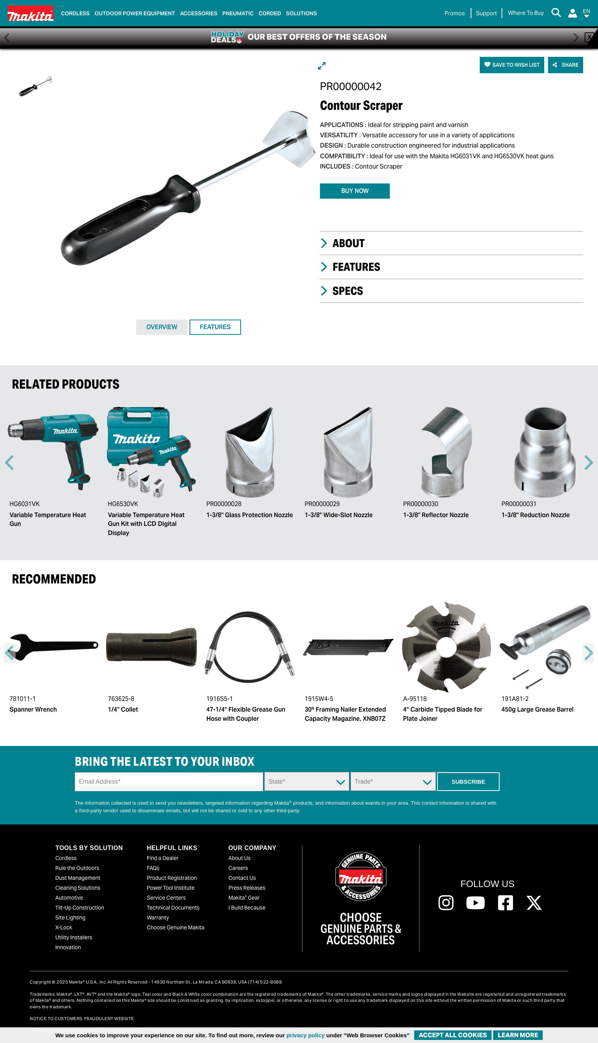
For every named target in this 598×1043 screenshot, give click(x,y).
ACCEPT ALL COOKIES (453, 1035)
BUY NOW (355, 191)
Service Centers (166, 897)
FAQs (153, 868)
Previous (10, 462)
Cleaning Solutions (77, 887)
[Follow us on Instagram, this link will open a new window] (446, 903)
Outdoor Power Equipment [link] (135, 13)
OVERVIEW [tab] (161, 327)
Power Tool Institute (171, 887)
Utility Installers (73, 937)
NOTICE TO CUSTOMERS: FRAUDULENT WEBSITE (82, 1018)
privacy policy (305, 1035)
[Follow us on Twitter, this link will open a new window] (534, 903)
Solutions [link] (301, 13)
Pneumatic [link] (238, 13)
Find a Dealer (162, 858)
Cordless (66, 858)
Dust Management (77, 877)
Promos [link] (455, 13)
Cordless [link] (75, 13)
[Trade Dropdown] (393, 781)
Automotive (69, 897)
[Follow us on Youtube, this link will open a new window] (475, 903)
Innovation (68, 947)
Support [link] (486, 13)
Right (588, 462)
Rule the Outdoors (77, 868)
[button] (586, 14)
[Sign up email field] (169, 781)
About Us (239, 858)
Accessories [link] (198, 13)
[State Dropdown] (306, 781)
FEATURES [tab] (215, 327)
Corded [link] (270, 13)
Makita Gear (244, 897)
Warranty (158, 917)
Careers (238, 868)
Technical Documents (173, 907)
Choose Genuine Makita (175, 927)
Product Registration (172, 877)
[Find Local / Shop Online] (526, 13)
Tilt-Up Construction (79, 907)
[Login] (572, 13)
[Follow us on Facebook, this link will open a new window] (505, 903)
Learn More (518, 1035)
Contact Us (242, 877)
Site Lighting (70, 917)
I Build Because (246, 907)
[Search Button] (556, 13)
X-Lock (63, 927)
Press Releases (246, 887)
